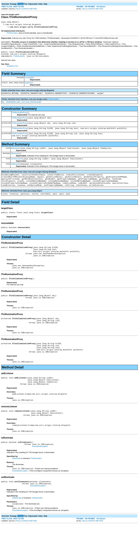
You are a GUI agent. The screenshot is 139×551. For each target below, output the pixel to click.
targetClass (29, 84)
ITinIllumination (12, 33)
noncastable (29, 79)
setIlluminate (15, 171)
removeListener (16, 165)
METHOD (33, 9)
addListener (15, 154)
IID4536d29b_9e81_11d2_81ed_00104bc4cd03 (23, 105)
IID (3, 105)
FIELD (18, 9)
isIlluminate (15, 159)
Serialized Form (12, 68)
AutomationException (40, 471)
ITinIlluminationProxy (19, 116)
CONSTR (25, 9)
